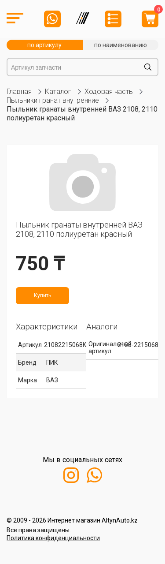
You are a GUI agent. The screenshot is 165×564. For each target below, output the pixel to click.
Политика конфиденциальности (53, 538)
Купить (42, 295)
